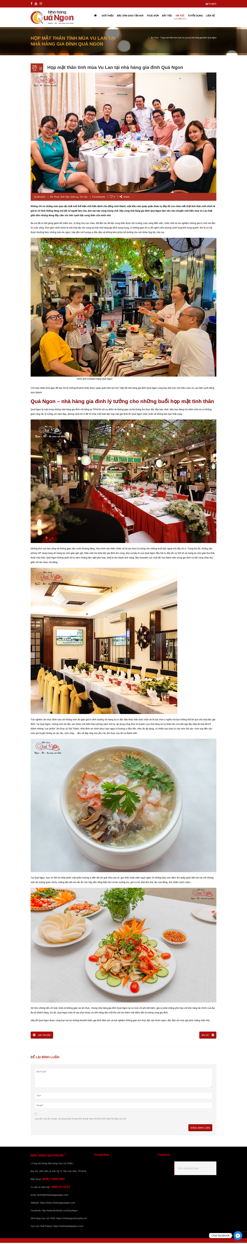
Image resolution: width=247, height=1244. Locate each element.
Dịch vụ (75, 198)
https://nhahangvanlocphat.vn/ (71, 1219)
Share (125, 198)
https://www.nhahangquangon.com (57, 1204)
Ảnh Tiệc (64, 198)
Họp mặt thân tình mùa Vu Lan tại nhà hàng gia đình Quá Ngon (115, 68)
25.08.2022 (39, 198)
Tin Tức (83, 198)
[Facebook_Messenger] (237, 1235)
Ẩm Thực (155, 39)
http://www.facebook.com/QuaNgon (60, 1211)
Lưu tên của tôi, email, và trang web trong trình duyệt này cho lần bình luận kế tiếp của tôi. (80, 1120)
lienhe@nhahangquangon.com (52, 1196)
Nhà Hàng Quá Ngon (188, 1169)
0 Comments (98, 198)
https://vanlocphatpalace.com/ (68, 1227)
